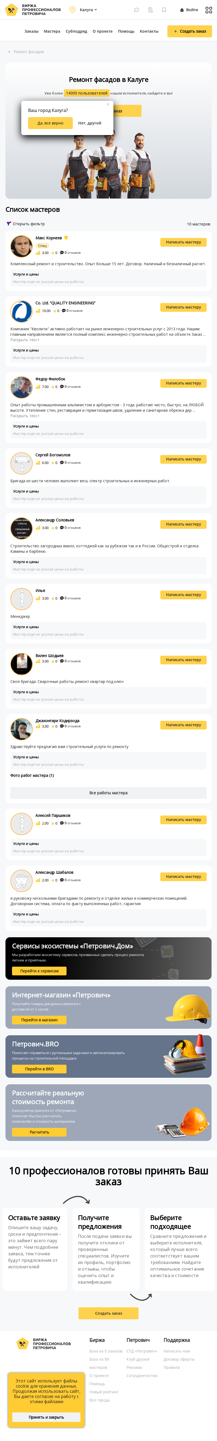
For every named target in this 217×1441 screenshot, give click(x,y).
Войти (189, 9)
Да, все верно (50, 123)
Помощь (126, 31)
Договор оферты (179, 1359)
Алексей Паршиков (52, 815)
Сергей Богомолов (52, 454)
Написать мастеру (183, 242)
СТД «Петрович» (141, 1351)
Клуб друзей (137, 1359)
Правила (172, 1367)
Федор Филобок (50, 378)
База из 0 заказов (105, 1351)
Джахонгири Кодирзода (57, 720)
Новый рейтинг (104, 1391)
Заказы (31, 31)
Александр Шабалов (54, 872)
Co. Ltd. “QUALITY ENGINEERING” (65, 303)
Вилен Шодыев (49, 655)
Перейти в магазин (39, 1019)
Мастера (52, 31)
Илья (40, 590)
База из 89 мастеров (99, 1363)
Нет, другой (89, 123)
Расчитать (39, 1132)
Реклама (134, 1367)
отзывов (70, 252)
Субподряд (76, 31)
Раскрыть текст (25, 339)
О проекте (103, 31)
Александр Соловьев (54, 520)
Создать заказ (108, 1313)
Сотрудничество (141, 1375)
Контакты (149, 31)
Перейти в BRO (39, 1068)
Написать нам (177, 1351)
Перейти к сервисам (39, 970)
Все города (99, 1400)
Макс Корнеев (48, 237)
